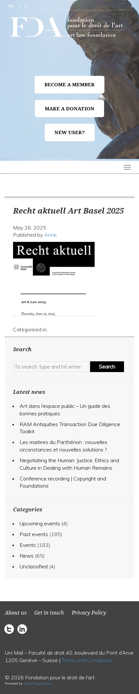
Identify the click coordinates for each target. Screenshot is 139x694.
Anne (50, 234)
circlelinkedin (22, 628)
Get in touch (49, 613)
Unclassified (34, 566)
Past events (34, 534)
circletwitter (10, 628)
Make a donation (69, 109)
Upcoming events (40, 523)
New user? (69, 132)
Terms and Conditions (87, 660)
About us (15, 613)
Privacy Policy (89, 613)
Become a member (69, 85)
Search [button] (107, 366)
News (27, 555)
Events (28, 545)
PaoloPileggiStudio (37, 683)
